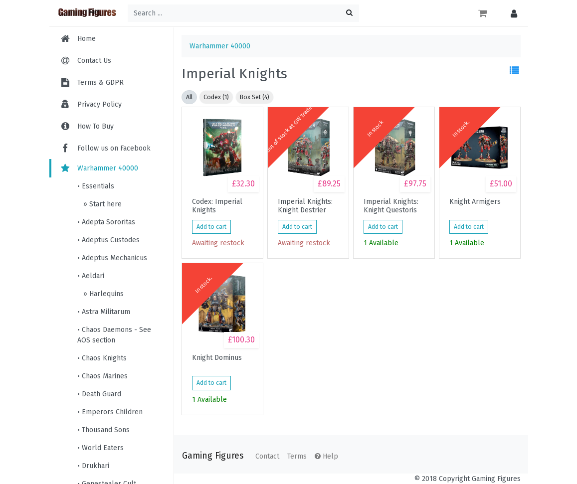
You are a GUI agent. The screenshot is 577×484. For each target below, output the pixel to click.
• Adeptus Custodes (108, 240)
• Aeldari (90, 276)
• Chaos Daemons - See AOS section (114, 334)
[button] (511, 13)
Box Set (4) (254, 97)
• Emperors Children (110, 412)
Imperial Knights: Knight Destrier (305, 206)
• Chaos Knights (102, 358)
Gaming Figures (212, 456)
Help (326, 456)
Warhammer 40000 (98, 168)
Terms (297, 456)
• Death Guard (99, 394)
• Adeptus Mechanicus (112, 258)
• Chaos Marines (102, 376)
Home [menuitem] (86, 38)
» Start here (101, 204)
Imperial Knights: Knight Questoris (391, 206)
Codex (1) (216, 97)
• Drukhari (93, 466)
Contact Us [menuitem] (94, 60)
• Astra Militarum (103, 312)
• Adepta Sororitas (106, 222)
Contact (267, 456)
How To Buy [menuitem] (95, 126)
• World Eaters (100, 448)
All (189, 97)
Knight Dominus (217, 358)
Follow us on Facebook (105, 148)
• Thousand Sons (103, 430)
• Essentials (95, 186)
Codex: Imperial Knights (217, 206)
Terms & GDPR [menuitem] (100, 82)
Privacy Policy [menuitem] (99, 104)
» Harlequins (102, 294)
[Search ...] (243, 13)
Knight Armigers (475, 202)
